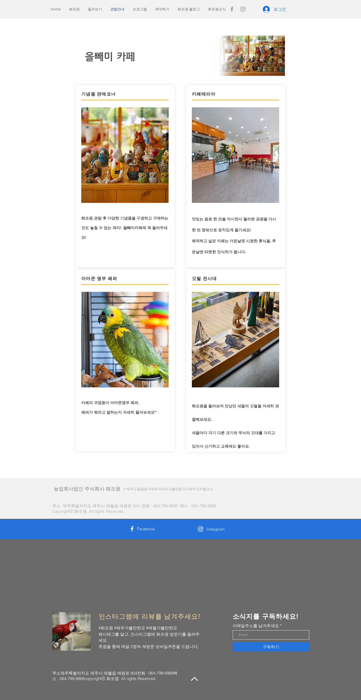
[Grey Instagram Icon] (242, 9)
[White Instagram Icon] (200, 529)
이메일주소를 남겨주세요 (256, 626)
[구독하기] (271, 646)
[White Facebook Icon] (132, 528)
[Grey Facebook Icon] (232, 9)
